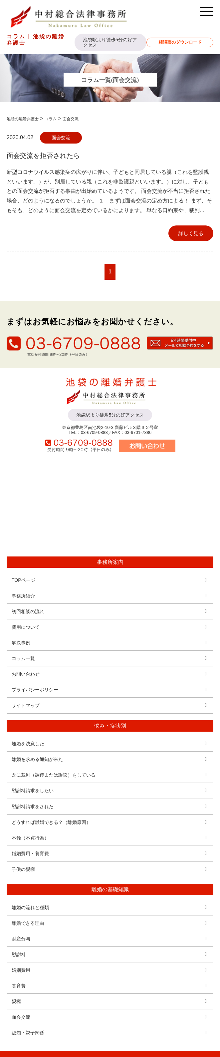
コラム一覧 (23, 658)
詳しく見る (190, 233)
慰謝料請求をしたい (33, 790)
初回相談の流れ (28, 611)
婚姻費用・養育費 (30, 853)
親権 (16, 1001)
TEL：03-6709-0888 (88, 432)
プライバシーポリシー (35, 689)
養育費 (19, 985)
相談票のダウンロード (180, 42)
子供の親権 (23, 869)
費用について (26, 627)
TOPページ (23, 580)
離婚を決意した (28, 743)
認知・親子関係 (28, 1032)
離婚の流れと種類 (30, 907)
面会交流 (61, 137)
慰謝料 (19, 954)
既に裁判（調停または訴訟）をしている (54, 775)
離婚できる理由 (28, 923)
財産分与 (21, 938)
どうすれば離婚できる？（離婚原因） (51, 822)
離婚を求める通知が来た (37, 759)
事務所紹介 (23, 595)
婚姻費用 (21, 970)
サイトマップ (26, 705)
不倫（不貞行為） (30, 838)
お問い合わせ (26, 674)
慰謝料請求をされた (33, 806)
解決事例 (21, 642)
